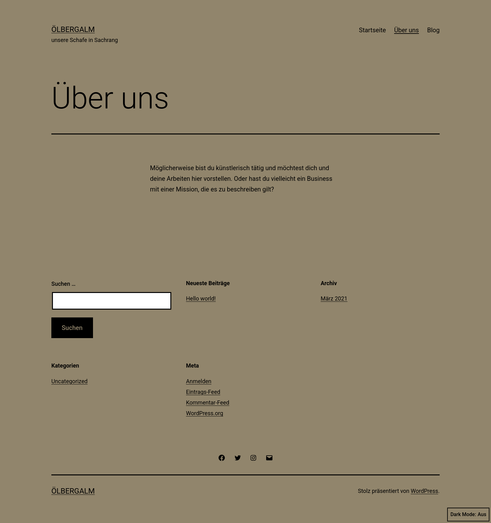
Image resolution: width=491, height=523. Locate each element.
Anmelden (198, 381)
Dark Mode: (468, 514)
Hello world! (201, 298)
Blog (433, 30)
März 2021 (334, 298)
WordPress (424, 491)
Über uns (406, 30)
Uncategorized (69, 381)
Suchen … (63, 283)
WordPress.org (204, 413)
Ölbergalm (73, 29)
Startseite (372, 30)
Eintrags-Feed (203, 392)
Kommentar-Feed (207, 402)
